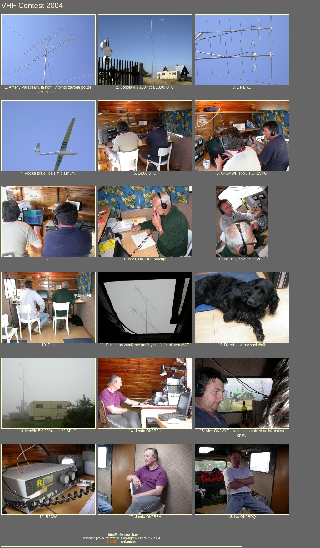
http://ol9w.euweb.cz (123, 534)
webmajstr (128, 541)
